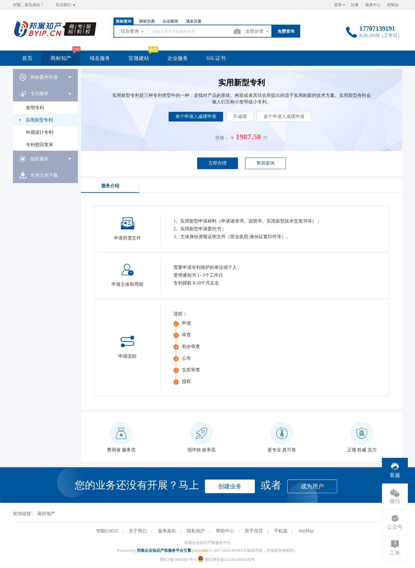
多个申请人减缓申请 (284, 116)
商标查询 (123, 21)
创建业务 (230, 486)
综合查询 (133, 32)
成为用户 (312, 486)
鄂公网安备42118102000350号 (226, 559)
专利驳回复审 (39, 144)
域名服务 (99, 58)
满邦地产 (46, 513)
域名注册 (193, 21)
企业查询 (170, 21)
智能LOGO (107, 530)
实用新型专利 (39, 120)
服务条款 (167, 530)
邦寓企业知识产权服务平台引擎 (164, 550)
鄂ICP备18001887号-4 (178, 559)
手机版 (281, 530)
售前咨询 (265, 163)
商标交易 (147, 21)
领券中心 (373, 5)
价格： (222, 137)
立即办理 (217, 163)
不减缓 (240, 116)
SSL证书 (216, 58)
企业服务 (177, 58)
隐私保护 (196, 530)
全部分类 (257, 32)
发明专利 (35, 107)
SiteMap (306, 530)
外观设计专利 (39, 132)
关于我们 (138, 530)
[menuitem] (45, 77)
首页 (27, 58)
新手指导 (254, 530)
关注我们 (66, 5)
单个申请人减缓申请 (195, 116)
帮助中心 (225, 530)
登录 (338, 5)
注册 (355, 5)
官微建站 (138, 58)
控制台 (393, 5)
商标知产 (61, 58)
